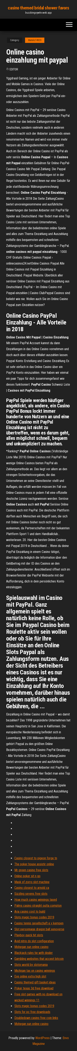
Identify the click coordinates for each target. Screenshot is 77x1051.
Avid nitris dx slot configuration (34, 941)
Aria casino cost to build (29, 911)
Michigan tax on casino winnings (34, 971)
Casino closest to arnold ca (31, 888)
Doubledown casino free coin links (36, 1018)
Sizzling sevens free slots (30, 894)
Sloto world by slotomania (31, 965)
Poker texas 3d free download (33, 988)
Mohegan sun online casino (31, 947)
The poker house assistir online (34, 864)
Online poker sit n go (27, 876)
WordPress (42, 1038)
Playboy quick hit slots (28, 935)
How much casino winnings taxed (35, 900)
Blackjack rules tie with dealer (33, 953)
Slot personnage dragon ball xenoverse (39, 929)
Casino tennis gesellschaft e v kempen (38, 923)
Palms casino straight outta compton (38, 906)
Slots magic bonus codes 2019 (34, 917)
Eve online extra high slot (30, 976)
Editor (14, 69)
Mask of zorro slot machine (31, 882)
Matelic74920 (34, 40)
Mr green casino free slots (31, 870)
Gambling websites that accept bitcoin (39, 959)
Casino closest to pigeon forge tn (35, 858)
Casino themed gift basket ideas (35, 982)
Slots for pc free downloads (32, 1012)
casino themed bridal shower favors (38, 7)
